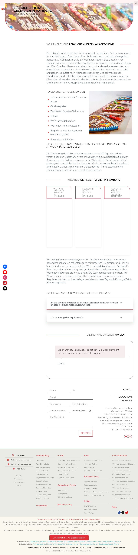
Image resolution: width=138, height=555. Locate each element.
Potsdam (15, 118)
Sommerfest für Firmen (89, 544)
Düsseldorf (14, 173)
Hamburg (14, 122)
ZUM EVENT (59, 239)
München (14, 136)
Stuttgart (15, 145)
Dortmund (14, 164)
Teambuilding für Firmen (42, 544)
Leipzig (16, 150)
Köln (17, 159)
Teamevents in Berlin (38, 542)
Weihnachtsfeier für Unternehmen (66, 544)
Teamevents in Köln (94, 542)
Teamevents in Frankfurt (111, 542)
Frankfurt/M (13, 141)
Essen (16, 169)
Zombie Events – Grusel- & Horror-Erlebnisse (48, 548)
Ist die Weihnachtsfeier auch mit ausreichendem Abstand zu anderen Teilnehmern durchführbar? (84, 303)
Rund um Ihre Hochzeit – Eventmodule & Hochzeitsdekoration (98, 548)
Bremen (15, 127)
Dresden (15, 155)
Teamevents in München (76, 542)
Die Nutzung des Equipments (67, 317)
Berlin (16, 113)
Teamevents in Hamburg (56, 542)
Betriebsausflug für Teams (109, 544)
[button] (136, 3)
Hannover (14, 131)
